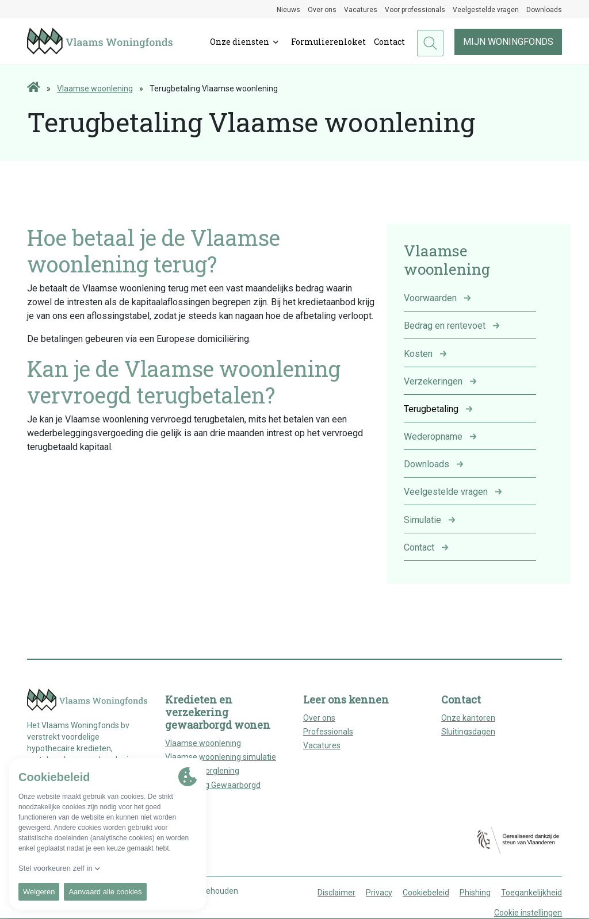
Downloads (544, 10)
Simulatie (422, 519)
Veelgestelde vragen (486, 10)
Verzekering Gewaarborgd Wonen (213, 791)
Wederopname (433, 436)
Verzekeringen (433, 381)
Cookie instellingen (528, 912)
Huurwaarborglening (202, 770)
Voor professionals (415, 10)
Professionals (328, 731)
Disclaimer (336, 892)
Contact (389, 41)
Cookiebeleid (426, 892)
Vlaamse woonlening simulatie (220, 757)
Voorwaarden (430, 298)
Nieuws (288, 10)
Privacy (379, 892)
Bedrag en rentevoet (444, 325)
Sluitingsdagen (468, 731)
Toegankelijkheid (531, 892)
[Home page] (33, 88)
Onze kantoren (468, 717)
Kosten (418, 353)
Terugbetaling (431, 408)
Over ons (322, 10)
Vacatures (360, 10)
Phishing (475, 892)
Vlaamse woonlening (95, 88)
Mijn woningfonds (508, 41)
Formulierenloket (328, 41)
